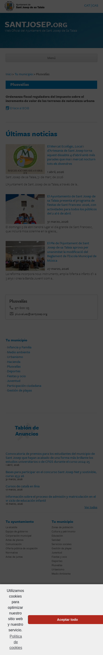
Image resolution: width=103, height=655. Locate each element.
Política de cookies (15, 642)
